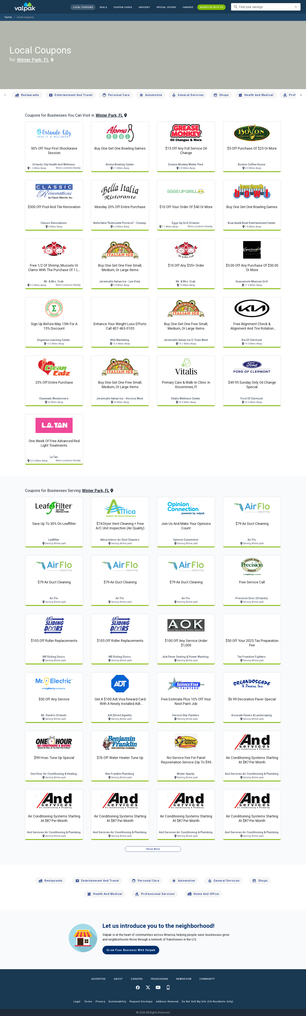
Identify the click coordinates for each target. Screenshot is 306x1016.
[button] (166, 7)
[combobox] (266, 7)
